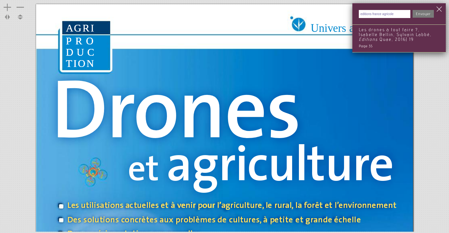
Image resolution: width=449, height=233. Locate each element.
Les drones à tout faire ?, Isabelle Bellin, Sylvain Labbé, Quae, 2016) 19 (395, 35)
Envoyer (423, 14)
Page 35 (366, 46)
